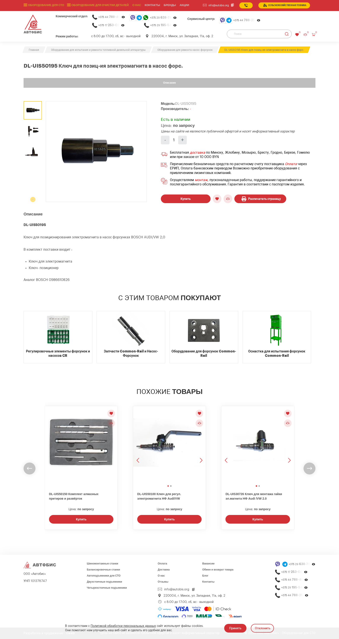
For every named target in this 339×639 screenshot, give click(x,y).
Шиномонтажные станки (102, 563)
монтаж (201, 180)
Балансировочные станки (103, 569)
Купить (186, 198)
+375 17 (111, 25)
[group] (96, 151)
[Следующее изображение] (200, 444)
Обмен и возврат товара (217, 569)
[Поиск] (259, 34)
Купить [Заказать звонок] (81, 519)
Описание (169, 82)
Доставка (164, 569)
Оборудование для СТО (46, 5)
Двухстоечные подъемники (104, 581)
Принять (235, 628)
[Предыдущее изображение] (138, 444)
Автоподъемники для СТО (103, 575)
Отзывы (163, 581)
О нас (134, 5)
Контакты (208, 581)
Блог (205, 575)
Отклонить (262, 628)
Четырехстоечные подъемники (107, 587)
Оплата (291, 164)
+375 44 (111, 17)
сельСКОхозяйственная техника (284, 5)
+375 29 (163, 17)
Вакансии (208, 563)
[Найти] (287, 34)
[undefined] (29, 469)
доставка (197, 152)
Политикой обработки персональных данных (123, 626)
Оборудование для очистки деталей (98, 5)
